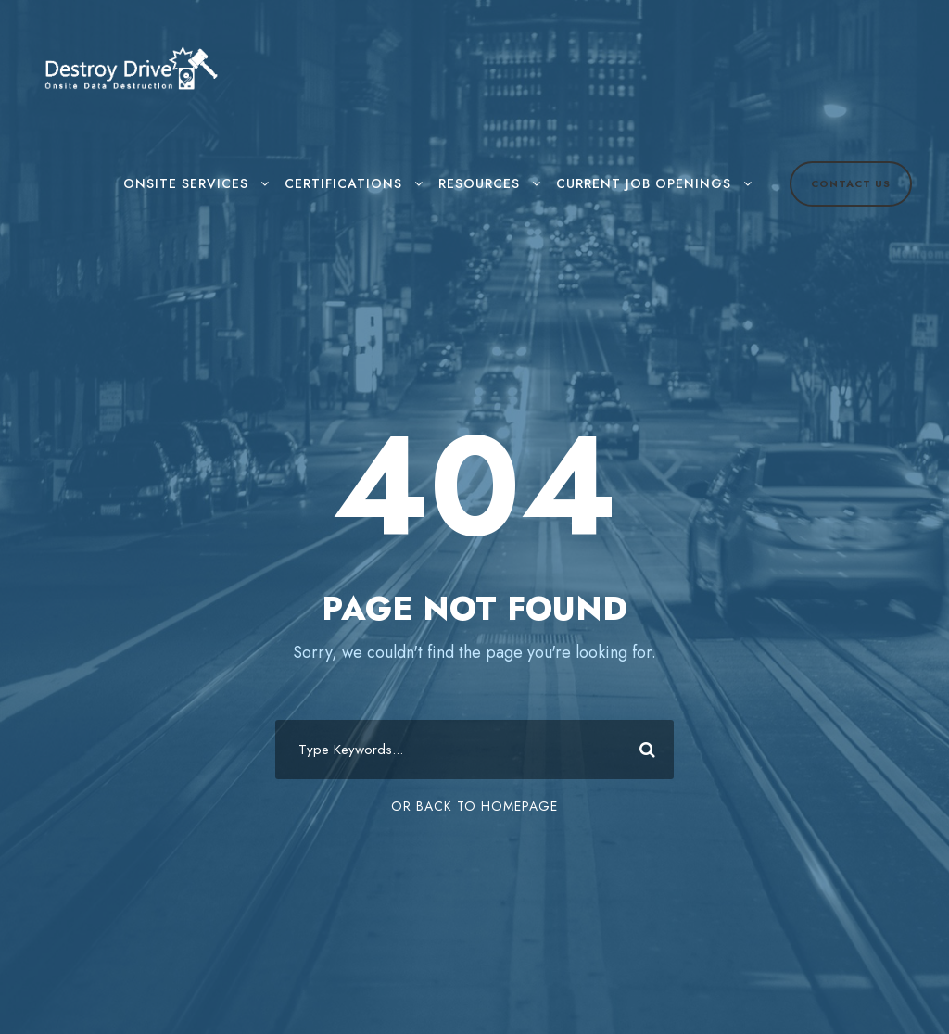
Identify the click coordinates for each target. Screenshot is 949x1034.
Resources (479, 183)
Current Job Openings (643, 183)
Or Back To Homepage (474, 806)
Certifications (343, 183)
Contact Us (851, 183)
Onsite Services (185, 183)
